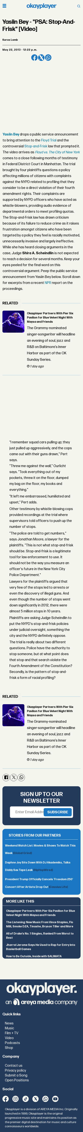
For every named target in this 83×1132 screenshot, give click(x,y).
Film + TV (11, 1033)
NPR (48, 283)
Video (9, 1038)
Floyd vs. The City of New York (57, 152)
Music (9, 1028)
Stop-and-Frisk (35, 146)
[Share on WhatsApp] (48, 57)
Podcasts (12, 1043)
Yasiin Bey (11, 134)
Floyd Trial (48, 140)
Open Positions (17, 1080)
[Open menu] (4, 6)
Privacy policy (15, 1070)
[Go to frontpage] (42, 6)
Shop (9, 1048)
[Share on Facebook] (34, 57)
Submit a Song (16, 1075)
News (9, 1023)
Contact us (13, 1066)
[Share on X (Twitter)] (41, 57)
